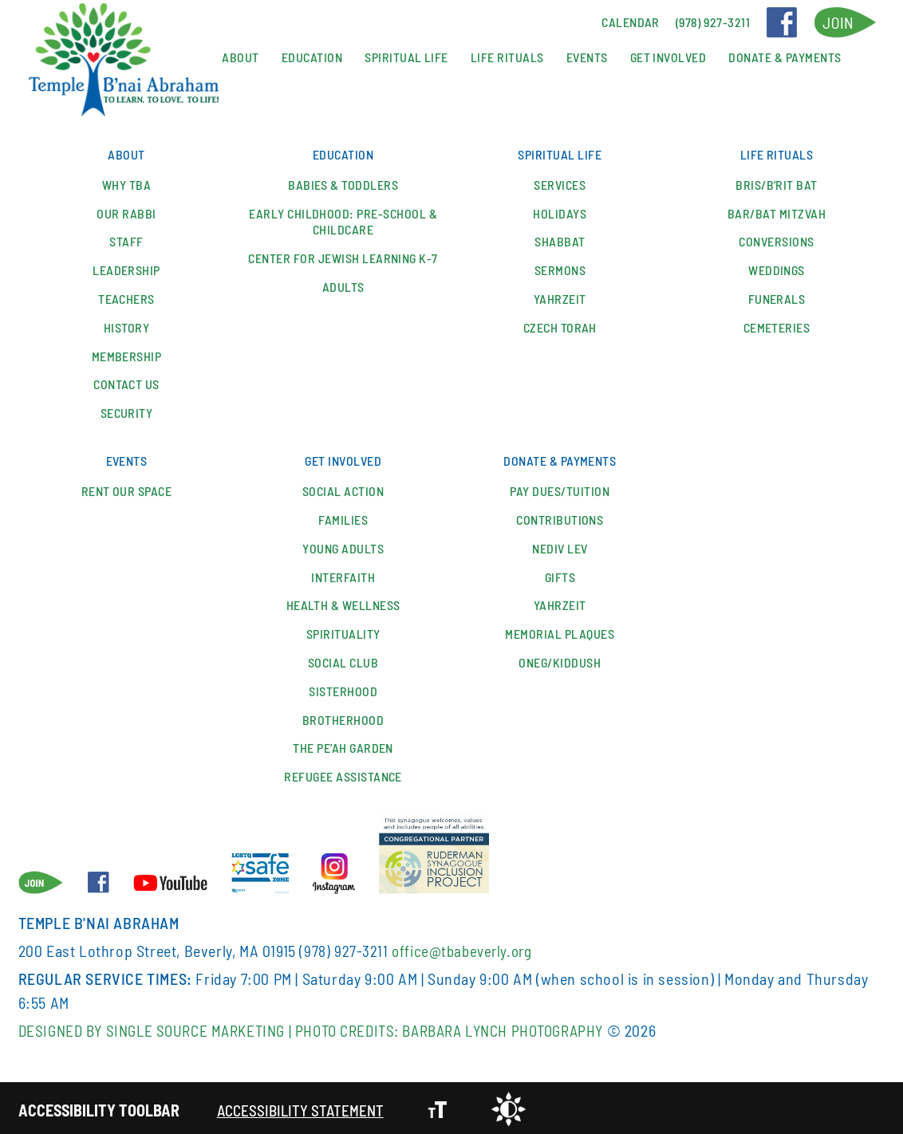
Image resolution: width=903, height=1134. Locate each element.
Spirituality (343, 630)
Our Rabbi (126, 211)
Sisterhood (343, 687)
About (240, 57)
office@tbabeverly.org (465, 947)
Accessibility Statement (303, 1106)
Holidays (559, 211)
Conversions (776, 240)
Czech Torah (560, 325)
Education (312, 57)
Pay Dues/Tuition (559, 487)
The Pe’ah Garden (343, 744)
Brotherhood (343, 716)
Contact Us (126, 383)
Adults (343, 285)
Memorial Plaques (559, 630)
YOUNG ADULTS (343, 545)
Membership (127, 354)
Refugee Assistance (343, 773)
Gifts (560, 573)
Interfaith (343, 573)
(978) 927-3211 (343, 947)
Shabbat (559, 240)
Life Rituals (507, 57)
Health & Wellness (343, 601)
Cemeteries (776, 325)
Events (587, 57)
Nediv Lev (559, 545)
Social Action (343, 487)
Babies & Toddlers (343, 183)
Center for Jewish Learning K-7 (342, 257)
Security (127, 411)
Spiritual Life (406, 57)
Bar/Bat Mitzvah (777, 211)
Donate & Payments (784, 57)
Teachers (126, 297)
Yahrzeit (560, 297)
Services (560, 183)
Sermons (560, 269)
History (126, 325)
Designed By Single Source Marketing (159, 1027)
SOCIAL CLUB (343, 659)
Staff (126, 240)
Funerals (777, 297)
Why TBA (126, 183)
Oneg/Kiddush (560, 659)
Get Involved (668, 57)
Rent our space (126, 487)
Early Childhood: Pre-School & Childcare (343, 220)
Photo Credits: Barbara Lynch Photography (475, 1027)
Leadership (126, 269)
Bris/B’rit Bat (776, 183)
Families (343, 516)
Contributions (559, 516)
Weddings (776, 269)
